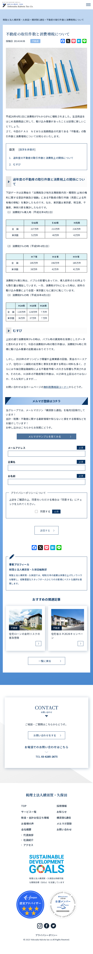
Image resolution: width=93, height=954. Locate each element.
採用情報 (62, 806)
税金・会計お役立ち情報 (35, 817)
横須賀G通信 (64, 817)
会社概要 (26, 829)
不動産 (35, 41)
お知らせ (62, 812)
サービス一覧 (28, 812)
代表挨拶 (28, 835)
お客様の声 (27, 823)
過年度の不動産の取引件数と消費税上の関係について (41, 157)
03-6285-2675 (49, 756)
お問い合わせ (64, 829)
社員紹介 (28, 840)
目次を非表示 (27, 149)
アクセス (28, 845)
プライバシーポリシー (46, 935)
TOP (23, 806)
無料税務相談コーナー (56, 387)
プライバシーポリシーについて (28, 493)
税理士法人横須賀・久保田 (46, 794)
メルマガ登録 (64, 823)
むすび (15, 164)
